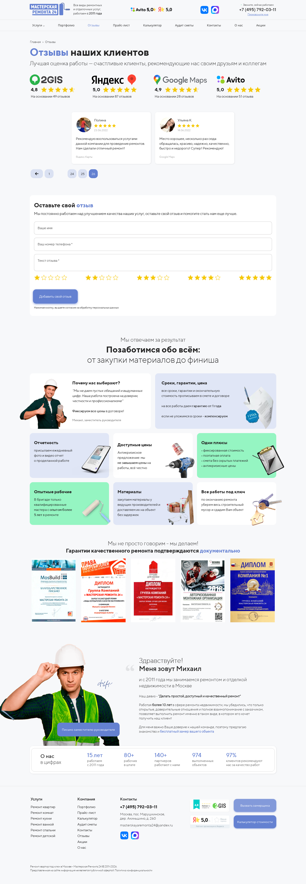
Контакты (84, 830)
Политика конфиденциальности (133, 870)
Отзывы (83, 836)
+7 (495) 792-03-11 (257, 9)
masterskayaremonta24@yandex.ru (146, 825)
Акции (82, 842)
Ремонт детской (43, 836)
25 (83, 174)
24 (72, 174)
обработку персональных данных (99, 307)
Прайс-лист (86, 813)
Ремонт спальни (43, 830)
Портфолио (86, 807)
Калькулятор (87, 818)
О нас (81, 848)
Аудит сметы (87, 824)
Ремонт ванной (42, 824)
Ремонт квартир (43, 807)
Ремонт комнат (42, 813)
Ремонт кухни (41, 818)
